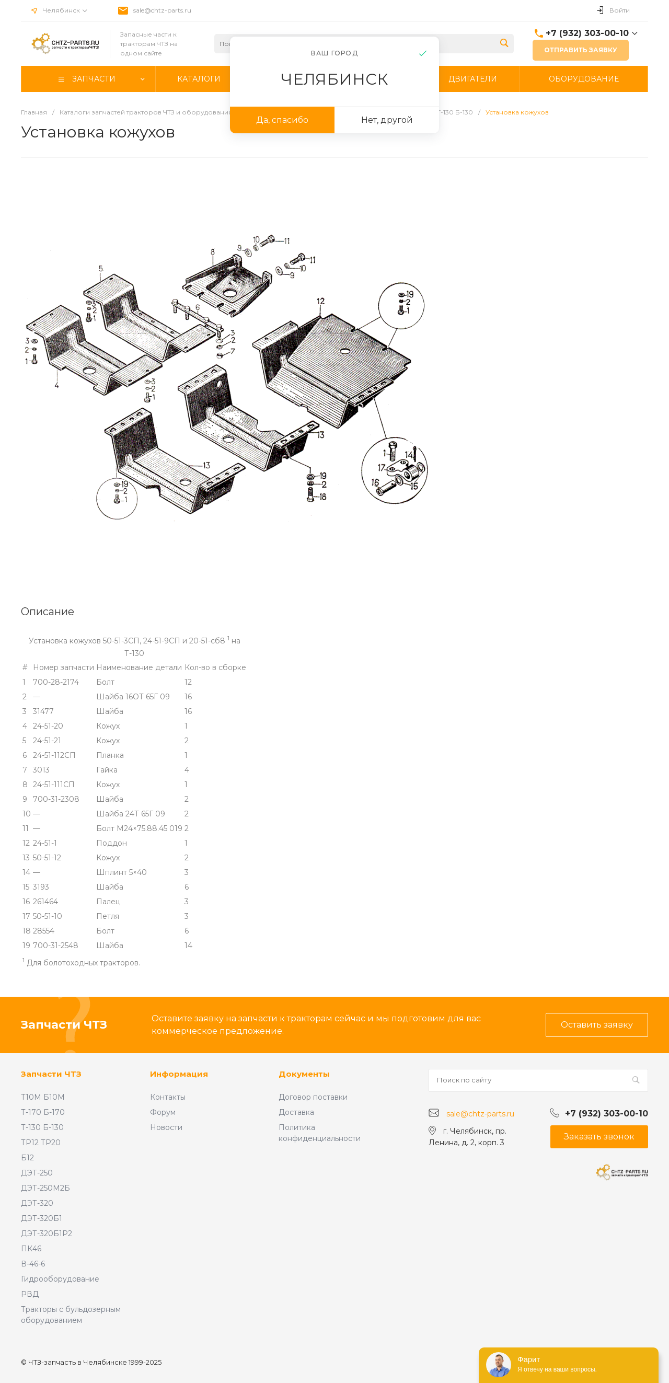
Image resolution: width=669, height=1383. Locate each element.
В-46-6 (33, 1264)
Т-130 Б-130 (42, 1127)
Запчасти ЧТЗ (51, 1074)
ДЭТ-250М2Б (45, 1188)
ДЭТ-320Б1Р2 (46, 1233)
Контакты (168, 1097)
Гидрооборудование (60, 1279)
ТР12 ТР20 (41, 1142)
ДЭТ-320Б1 (41, 1218)
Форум (163, 1112)
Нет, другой (387, 120)
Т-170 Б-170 (43, 1112)
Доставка (296, 1112)
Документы (304, 1074)
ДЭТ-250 (37, 1173)
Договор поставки (313, 1097)
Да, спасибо (282, 120)
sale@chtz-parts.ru (162, 10)
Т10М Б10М (43, 1097)
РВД (30, 1294)
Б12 (27, 1157)
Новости (166, 1127)
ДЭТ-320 (37, 1203)
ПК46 (31, 1248)
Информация (179, 1074)
